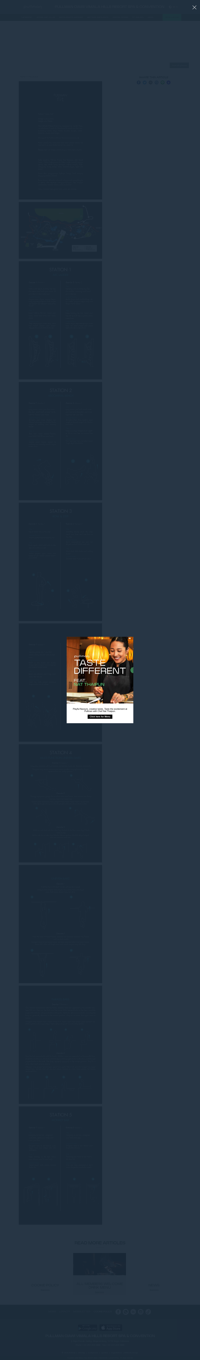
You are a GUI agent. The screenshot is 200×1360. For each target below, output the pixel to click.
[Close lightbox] (194, 7)
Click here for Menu (100, 716)
